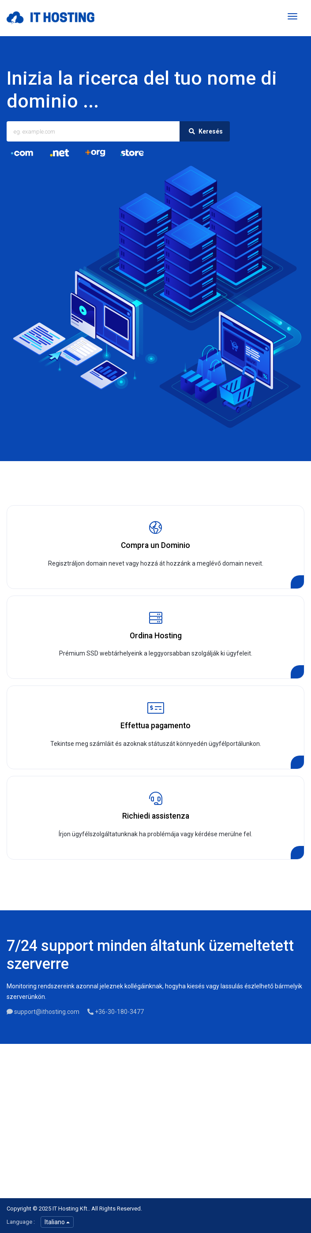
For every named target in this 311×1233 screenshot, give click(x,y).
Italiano (57, 1222)
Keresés (205, 131)
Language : (21, 1221)
